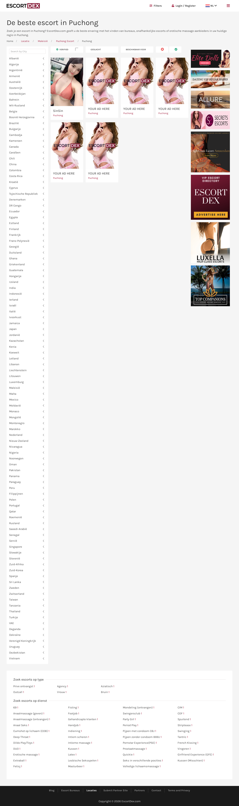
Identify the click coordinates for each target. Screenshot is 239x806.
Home (10, 41)
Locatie (25, 41)
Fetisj (17, 766)
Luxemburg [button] (16, 382)
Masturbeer (76, 766)
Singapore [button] (15, 546)
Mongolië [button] (15, 417)
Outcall (18, 692)
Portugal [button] (14, 505)
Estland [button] (14, 223)
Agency (62, 686)
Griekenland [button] (17, 264)
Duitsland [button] (15, 252)
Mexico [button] (13, 399)
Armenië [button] (14, 76)
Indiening (75, 731)
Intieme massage (80, 743)
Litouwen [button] (15, 376)
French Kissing (188, 743)
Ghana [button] (13, 258)
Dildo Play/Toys (23, 743)
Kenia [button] (12, 346)
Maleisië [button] (14, 387)
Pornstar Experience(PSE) (140, 743)
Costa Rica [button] (15, 176)
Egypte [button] (13, 217)
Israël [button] (12, 305)
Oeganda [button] (14, 629)
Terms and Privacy (179, 790)
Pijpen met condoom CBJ (139, 731)
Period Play (130, 725)
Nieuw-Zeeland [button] (18, 440)
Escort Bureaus (70, 790)
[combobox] (27, 52)
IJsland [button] (13, 282)
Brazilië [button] (14, 123)
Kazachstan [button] (16, 340)
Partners (139, 790)
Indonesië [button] (15, 293)
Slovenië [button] (14, 558)
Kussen (73, 749)
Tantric (183, 737)
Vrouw (62, 692)
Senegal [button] (14, 535)
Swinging (184, 731)
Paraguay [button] (15, 482)
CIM (181, 707)
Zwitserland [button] (16, 593)
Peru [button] (12, 487)
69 (15, 707)
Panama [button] (14, 476)
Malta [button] (12, 393)
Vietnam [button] (14, 658)
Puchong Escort (65, 41)
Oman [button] (13, 464)
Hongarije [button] (15, 276)
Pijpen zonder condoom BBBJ (142, 737)
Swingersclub (132, 713)
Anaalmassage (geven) (28, 713)
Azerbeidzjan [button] (17, 93)
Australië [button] (15, 82)
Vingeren (184, 749)
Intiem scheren (78, 737)
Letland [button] (14, 358)
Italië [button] (12, 311)
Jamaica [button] (14, 323)
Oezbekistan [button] (17, 652)
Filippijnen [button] (16, 493)
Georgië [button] (14, 246)
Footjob (73, 713)
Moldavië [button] (15, 405)
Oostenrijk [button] (15, 87)
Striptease (185, 725)
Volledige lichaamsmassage (142, 766)
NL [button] (211, 5)
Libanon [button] (14, 364)
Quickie (128, 754)
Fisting (73, 707)
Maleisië (43, 41)
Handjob (74, 725)
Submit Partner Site (115, 790)
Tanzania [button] (14, 605)
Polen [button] (12, 499)
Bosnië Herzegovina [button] (21, 117)
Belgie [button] (13, 111)
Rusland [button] (14, 523)
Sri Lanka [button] (15, 582)
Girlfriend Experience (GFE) (196, 754)
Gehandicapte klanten (83, 719)
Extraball (19, 760)
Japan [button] (13, 329)
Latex (72, 754)
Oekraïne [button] (15, 634)
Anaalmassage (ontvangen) (31, 719)
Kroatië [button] (13, 182)
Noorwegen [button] (16, 458)
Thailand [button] (14, 611)
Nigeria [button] (13, 452)
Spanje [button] (13, 576)
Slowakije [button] (15, 552)
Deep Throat (21, 737)
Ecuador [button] (14, 211)
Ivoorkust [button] (15, 317)
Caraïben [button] (14, 152)
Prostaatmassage (135, 749)
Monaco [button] (14, 411)
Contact (156, 790)
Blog (51, 790)
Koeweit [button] (14, 352)
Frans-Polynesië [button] (19, 240)
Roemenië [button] (15, 517)
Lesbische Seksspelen (83, 760)
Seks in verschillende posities (143, 760)
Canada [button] (14, 146)
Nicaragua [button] (15, 446)
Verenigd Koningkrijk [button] (22, 640)
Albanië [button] (14, 58)
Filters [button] (156, 5)
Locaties (91, 790)
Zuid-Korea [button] (16, 570)
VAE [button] (11, 623)
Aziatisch (107, 686)
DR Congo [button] (15, 205)
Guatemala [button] (16, 270)
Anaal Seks (21, 725)
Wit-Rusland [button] (17, 105)
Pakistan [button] (14, 470)
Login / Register (184, 5)
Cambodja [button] (15, 135)
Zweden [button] (14, 587)
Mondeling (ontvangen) (138, 707)
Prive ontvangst (24, 686)
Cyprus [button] (13, 187)
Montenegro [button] (16, 423)
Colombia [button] (15, 170)
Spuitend (184, 719)
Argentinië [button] (15, 70)
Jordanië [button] (14, 335)
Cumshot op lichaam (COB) (31, 731)
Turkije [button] (13, 617)
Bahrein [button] (14, 99)
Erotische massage (26, 754)
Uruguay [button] (14, 646)
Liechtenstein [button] (18, 370)
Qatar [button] (12, 511)
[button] (228, 6)
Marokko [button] (14, 429)
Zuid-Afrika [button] (16, 564)
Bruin (105, 692)
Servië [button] (13, 540)
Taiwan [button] (13, 599)
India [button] (12, 287)
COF (181, 713)
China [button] (12, 164)
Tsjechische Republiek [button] (23, 193)
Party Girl (129, 719)
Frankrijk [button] (15, 234)
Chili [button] (12, 158)
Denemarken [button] (17, 199)
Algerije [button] (14, 64)
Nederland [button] (15, 434)
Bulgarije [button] (15, 129)
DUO (16, 749)
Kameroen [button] (15, 140)
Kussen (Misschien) (191, 760)
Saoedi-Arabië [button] (18, 529)
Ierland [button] (13, 299)
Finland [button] (14, 229)
